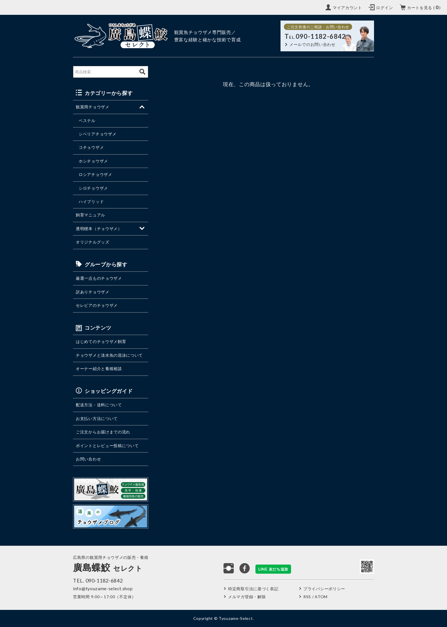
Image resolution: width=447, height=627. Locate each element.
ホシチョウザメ (93, 161)
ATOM (321, 596)
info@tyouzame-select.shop (103, 588)
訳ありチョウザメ (92, 291)
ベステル (87, 120)
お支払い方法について (97, 418)
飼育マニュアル (90, 214)
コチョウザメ (91, 147)
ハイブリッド (91, 201)
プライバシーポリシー (324, 588)
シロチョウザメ (93, 188)
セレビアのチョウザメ (97, 305)
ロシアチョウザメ (95, 174)
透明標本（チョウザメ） (99, 228)
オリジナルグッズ (92, 242)
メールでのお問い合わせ (312, 44)
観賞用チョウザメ (92, 106)
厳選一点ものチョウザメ (99, 278)
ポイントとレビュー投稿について (107, 445)
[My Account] (343, 7)
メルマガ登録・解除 (247, 596)
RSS (307, 596)
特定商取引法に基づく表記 (253, 588)
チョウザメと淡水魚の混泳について (109, 355)
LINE (273, 569)
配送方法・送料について (99, 404)
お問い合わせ (88, 458)
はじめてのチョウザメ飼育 (101, 341)
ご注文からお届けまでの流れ (103, 431)
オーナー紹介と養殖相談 (99, 368)
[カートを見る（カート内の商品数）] (420, 7)
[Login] (381, 7)
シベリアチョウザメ (97, 133)
